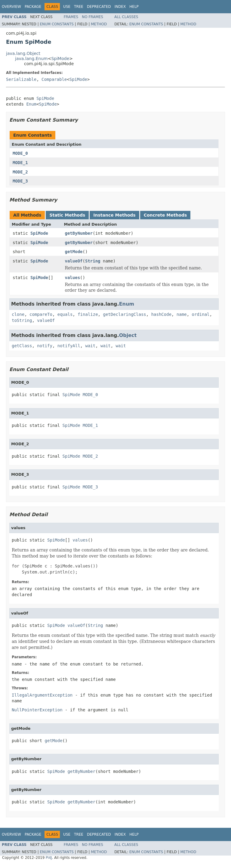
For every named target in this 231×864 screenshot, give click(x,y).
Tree (78, 7)
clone (18, 314)
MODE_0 (20, 153)
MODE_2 (20, 172)
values (72, 277)
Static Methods (67, 215)
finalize (88, 314)
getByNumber (79, 233)
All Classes (126, 17)
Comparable (54, 79)
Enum (31, 104)
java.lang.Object (23, 53)
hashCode (161, 314)
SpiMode (60, 58)
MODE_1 (20, 162)
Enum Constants (56, 24)
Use (66, 7)
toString (22, 320)
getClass (22, 345)
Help (134, 7)
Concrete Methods (165, 215)
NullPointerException (37, 709)
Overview (11, 7)
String (92, 261)
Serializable (21, 79)
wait (90, 345)
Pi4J (49, 858)
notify (44, 345)
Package (33, 7)
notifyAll (68, 345)
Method (99, 24)
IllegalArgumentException (42, 695)
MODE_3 (20, 181)
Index (120, 7)
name (182, 314)
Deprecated (99, 7)
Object (128, 335)
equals (65, 314)
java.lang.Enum (31, 58)
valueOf (74, 261)
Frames (71, 17)
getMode (74, 251)
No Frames (92, 17)
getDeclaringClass (124, 314)
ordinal (201, 314)
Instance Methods (114, 215)
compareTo (40, 314)
